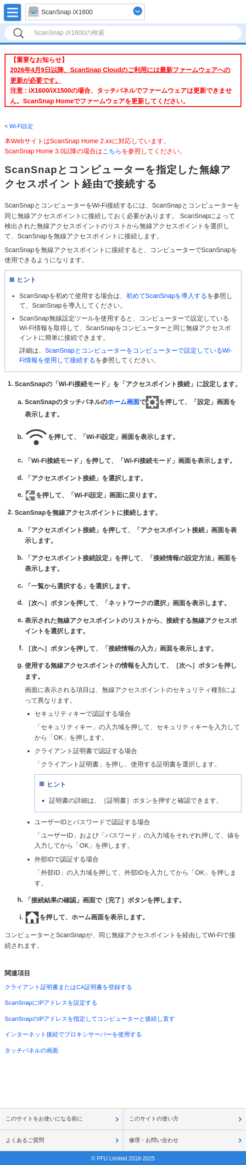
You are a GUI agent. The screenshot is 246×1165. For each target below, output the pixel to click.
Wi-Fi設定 (21, 126)
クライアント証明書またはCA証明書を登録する (68, 987)
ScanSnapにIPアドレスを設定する (51, 1002)
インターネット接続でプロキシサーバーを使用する (73, 1034)
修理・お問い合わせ (154, 1140)
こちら (112, 151)
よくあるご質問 (25, 1140)
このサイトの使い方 (154, 1118)
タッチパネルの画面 (31, 1050)
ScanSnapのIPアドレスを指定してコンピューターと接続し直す (90, 1018)
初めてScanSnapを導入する (166, 295)
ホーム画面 (123, 401)
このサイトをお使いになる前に (44, 1118)
